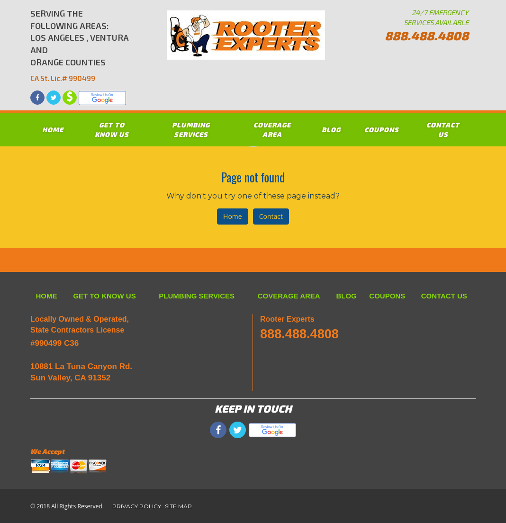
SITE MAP (178, 506)
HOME (52, 130)
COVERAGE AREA (272, 129)
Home (232, 216)
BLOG (331, 130)
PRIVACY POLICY (136, 506)
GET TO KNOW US (112, 129)
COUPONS (381, 130)
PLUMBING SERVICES (191, 129)
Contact (271, 216)
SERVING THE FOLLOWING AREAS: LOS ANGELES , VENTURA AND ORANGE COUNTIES (80, 45)
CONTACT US (443, 129)
